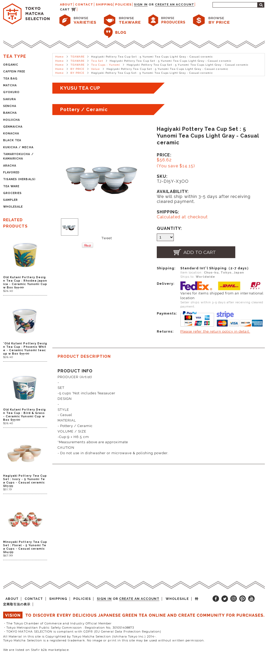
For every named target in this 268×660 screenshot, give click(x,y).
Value (95, 68)
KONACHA (11, 133)
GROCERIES (12, 193)
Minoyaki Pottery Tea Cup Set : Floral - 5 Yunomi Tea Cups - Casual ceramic (25, 545)
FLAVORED (11, 172)
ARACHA (9, 165)
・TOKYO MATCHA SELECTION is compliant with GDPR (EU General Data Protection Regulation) (82, 631)
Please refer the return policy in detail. (215, 331)
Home (59, 56)
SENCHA (9, 106)
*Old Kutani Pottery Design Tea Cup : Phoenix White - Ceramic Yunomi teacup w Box (25, 348)
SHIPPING (104, 4)
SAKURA (9, 99)
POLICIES (123, 4)
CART (65, 9)
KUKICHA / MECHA (18, 147)
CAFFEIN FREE (14, 71)
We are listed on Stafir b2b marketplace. (36, 650)
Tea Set (97, 60)
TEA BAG (10, 78)
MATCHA (10, 85)
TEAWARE (77, 56)
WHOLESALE (13, 206)
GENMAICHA (13, 126)
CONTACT (84, 4)
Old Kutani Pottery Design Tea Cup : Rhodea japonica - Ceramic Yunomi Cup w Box (25, 282)
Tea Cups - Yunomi (105, 64)
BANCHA (10, 113)
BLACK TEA (12, 140)
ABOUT (66, 4)
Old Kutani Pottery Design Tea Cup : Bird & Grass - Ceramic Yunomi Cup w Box (24, 415)
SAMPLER (10, 200)
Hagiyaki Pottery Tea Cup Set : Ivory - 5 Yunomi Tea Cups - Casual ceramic (25, 479)
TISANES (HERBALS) (19, 179)
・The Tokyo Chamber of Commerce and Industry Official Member (57, 623)
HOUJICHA (11, 120)
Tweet (107, 238)
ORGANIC (10, 64)
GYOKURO (11, 92)
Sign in (140, 4)
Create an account (174, 4)
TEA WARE (11, 186)
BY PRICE (77, 68)
